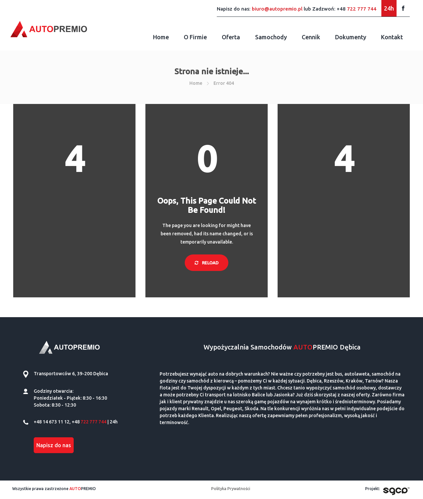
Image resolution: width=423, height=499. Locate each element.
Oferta (231, 37)
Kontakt (392, 37)
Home (161, 37)
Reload (206, 262)
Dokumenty (350, 37)
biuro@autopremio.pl (277, 9)
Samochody (271, 37)
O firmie (195, 37)
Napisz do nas (53, 445)
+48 (356, 9)
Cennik (311, 37)
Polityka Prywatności (230, 488)
